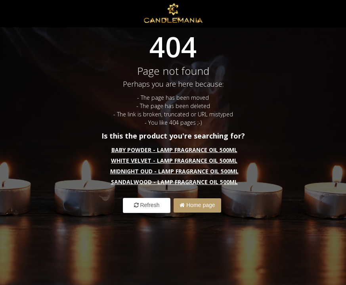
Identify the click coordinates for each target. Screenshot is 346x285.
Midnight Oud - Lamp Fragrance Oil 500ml (174, 171)
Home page (197, 205)
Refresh (147, 205)
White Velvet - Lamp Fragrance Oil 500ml (174, 160)
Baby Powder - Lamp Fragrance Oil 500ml (174, 150)
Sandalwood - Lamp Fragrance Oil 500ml (174, 182)
